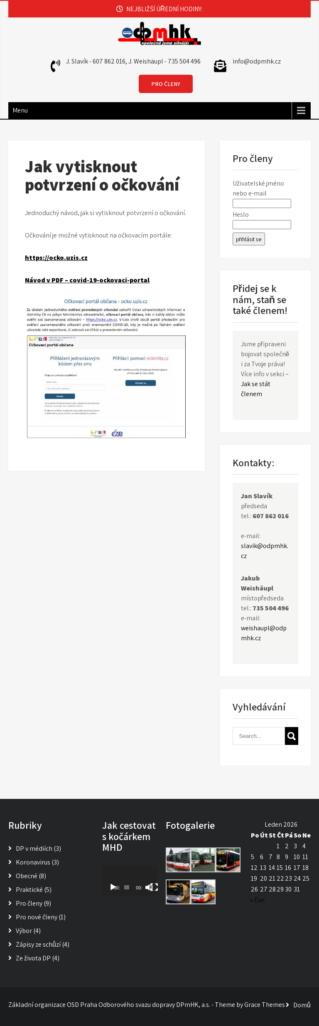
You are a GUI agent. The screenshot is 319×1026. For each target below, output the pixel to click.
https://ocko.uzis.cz (56, 257)
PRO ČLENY (165, 84)
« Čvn (257, 900)
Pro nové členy (36, 917)
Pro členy (29, 903)
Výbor (24, 930)
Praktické (29, 889)
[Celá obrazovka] (154, 887)
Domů (302, 1005)
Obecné (26, 876)
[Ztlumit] (149, 887)
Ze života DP (33, 958)
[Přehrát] (113, 887)
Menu (20, 110)
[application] (129, 880)
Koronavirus (33, 862)
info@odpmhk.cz (257, 61)
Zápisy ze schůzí (38, 944)
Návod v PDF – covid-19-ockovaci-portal (87, 280)
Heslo (241, 214)
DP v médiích (34, 848)
